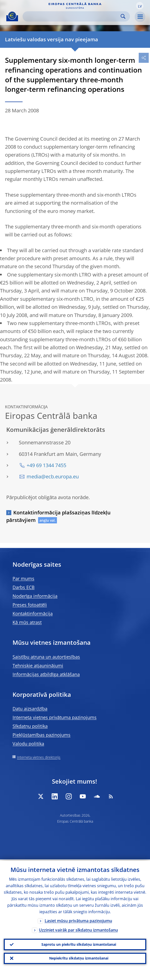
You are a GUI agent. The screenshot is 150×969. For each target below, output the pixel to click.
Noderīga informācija (35, 596)
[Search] (72, 16)
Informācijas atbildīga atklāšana (46, 674)
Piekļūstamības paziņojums (41, 735)
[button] (139, 6)
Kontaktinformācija (33, 613)
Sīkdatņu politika (30, 726)
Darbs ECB (24, 587)
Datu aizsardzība (30, 709)
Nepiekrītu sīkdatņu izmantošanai (78, 957)
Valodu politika (28, 744)
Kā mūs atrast (27, 622)
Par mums (23, 578)
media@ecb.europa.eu (53, 476)
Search (123, 16)
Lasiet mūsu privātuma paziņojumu (78, 919)
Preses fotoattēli (30, 605)
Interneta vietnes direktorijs (38, 757)
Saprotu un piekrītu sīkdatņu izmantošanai (78, 943)
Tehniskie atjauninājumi (38, 666)
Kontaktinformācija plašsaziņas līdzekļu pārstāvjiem (58, 516)
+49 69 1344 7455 (46, 465)
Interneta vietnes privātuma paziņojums (55, 717)
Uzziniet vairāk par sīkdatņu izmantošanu (78, 928)
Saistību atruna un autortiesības (46, 657)
